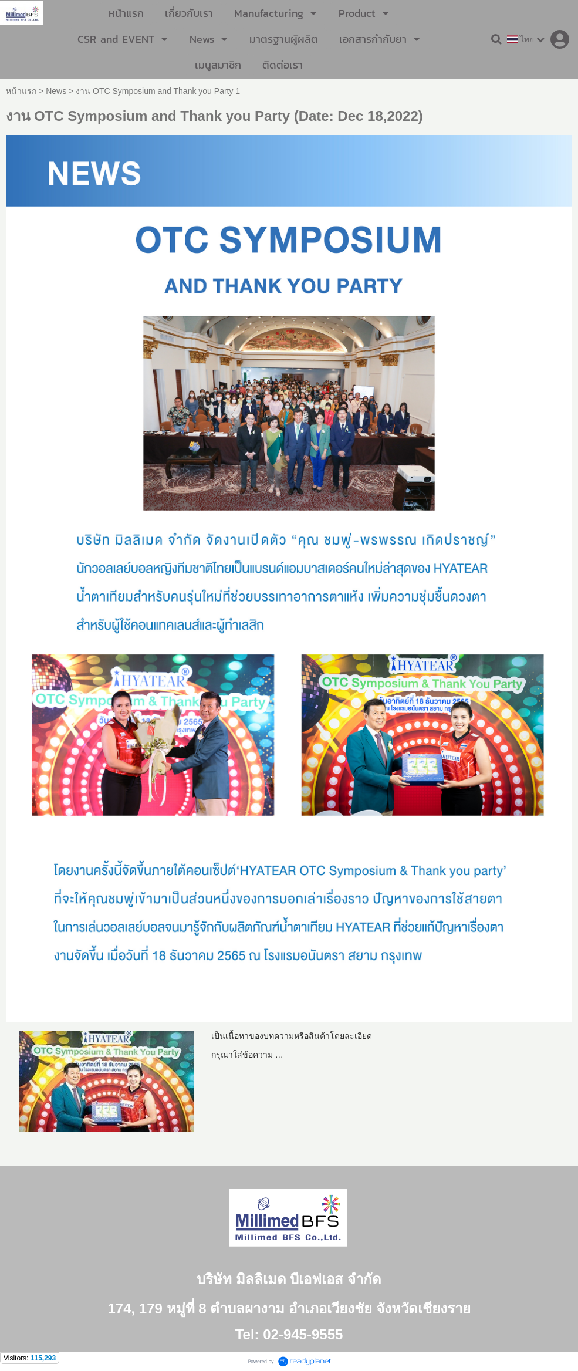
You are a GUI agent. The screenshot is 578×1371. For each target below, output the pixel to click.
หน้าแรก (21, 91)
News (56, 91)
